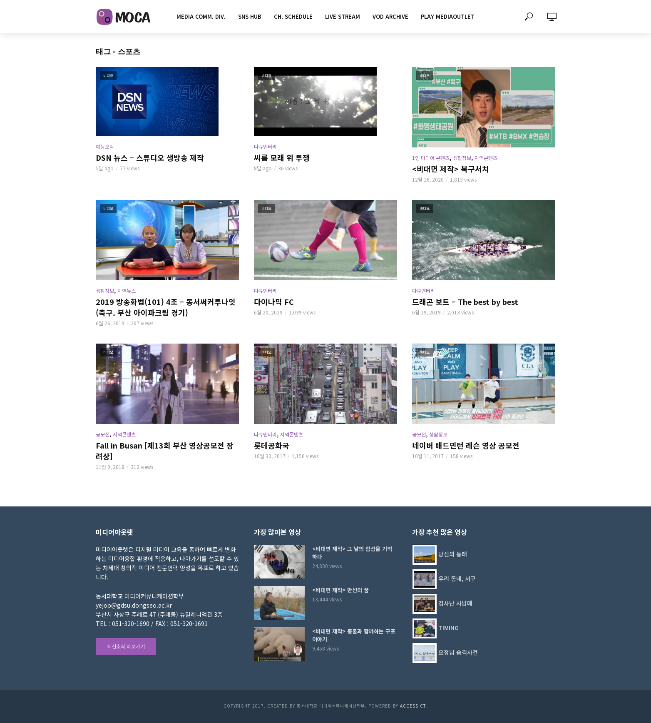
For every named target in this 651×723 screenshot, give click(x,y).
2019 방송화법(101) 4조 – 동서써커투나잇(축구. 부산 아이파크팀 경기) (166, 307)
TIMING (448, 627)
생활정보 (462, 157)
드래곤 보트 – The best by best (465, 301)
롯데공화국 (271, 445)
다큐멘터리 (265, 146)
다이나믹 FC (274, 301)
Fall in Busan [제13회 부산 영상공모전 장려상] (165, 450)
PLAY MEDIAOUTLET (448, 16)
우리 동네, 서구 (457, 578)
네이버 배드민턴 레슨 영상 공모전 (465, 445)
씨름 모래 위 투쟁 (282, 157)
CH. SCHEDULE (293, 16)
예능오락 (105, 146)
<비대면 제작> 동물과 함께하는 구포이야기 (353, 635)
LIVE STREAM (342, 16)
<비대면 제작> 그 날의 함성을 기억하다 (352, 553)
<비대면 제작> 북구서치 (450, 168)
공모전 (102, 434)
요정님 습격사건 (458, 652)
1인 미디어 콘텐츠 (431, 157)
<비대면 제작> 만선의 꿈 (340, 590)
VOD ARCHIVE (390, 16)
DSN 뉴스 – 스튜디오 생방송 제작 (150, 157)
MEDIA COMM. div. (201, 16)
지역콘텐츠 (486, 157)
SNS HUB (249, 16)
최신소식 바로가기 (126, 646)
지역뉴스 (126, 290)
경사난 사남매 (455, 603)
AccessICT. (414, 706)
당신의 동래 (452, 554)
